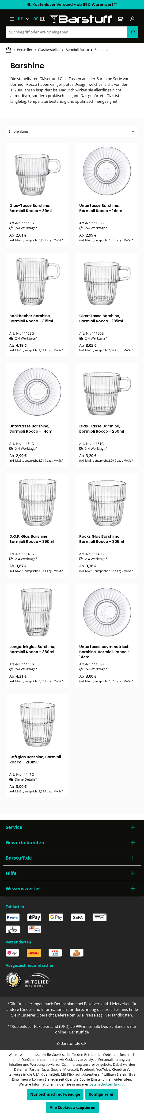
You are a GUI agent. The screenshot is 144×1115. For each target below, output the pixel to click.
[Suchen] (132, 32)
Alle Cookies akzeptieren (72, 1107)
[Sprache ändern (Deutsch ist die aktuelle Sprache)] (25, 19)
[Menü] (12, 19)
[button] (72, 827)
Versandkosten (118, 1015)
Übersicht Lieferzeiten (56, 1015)
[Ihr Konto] (132, 19)
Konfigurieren (102, 1094)
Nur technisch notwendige (55, 1094)
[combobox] (66, 32)
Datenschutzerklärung (106, 1084)
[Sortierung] (72, 131)
